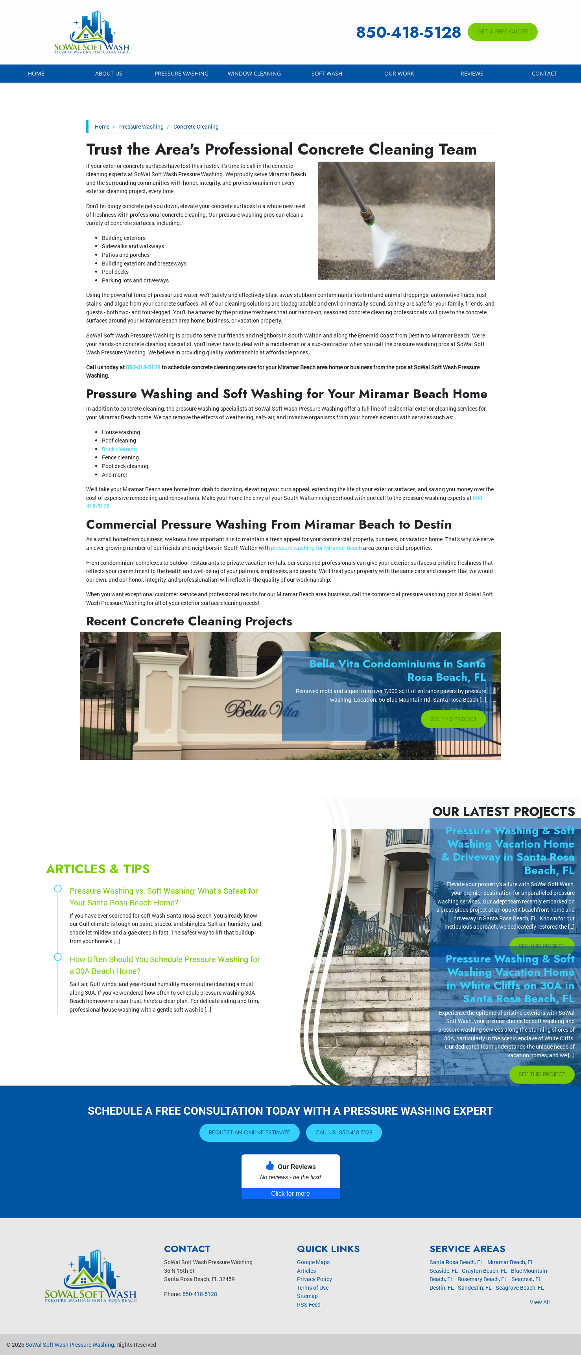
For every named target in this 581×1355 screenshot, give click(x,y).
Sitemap (307, 1296)
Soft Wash (327, 73)
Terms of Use (312, 1287)
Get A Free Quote (502, 31)
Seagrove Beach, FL (520, 1287)
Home (36, 73)
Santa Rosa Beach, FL (456, 1262)
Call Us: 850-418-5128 (344, 1132)
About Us (108, 73)
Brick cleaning (119, 449)
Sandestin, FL (475, 1287)
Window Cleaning (254, 73)
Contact (544, 73)
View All (540, 1302)
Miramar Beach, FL (510, 1262)
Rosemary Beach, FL (482, 1279)
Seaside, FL (444, 1270)
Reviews (472, 73)
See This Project (453, 719)
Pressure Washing (181, 73)
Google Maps (313, 1262)
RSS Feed (309, 1304)
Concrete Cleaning (195, 126)
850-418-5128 (408, 32)
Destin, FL (442, 1287)
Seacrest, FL (526, 1279)
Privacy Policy (314, 1279)
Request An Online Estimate (249, 1132)
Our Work (399, 73)
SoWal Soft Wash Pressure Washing (70, 1344)
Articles (306, 1270)
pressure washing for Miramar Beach (316, 547)
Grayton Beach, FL (484, 1270)
